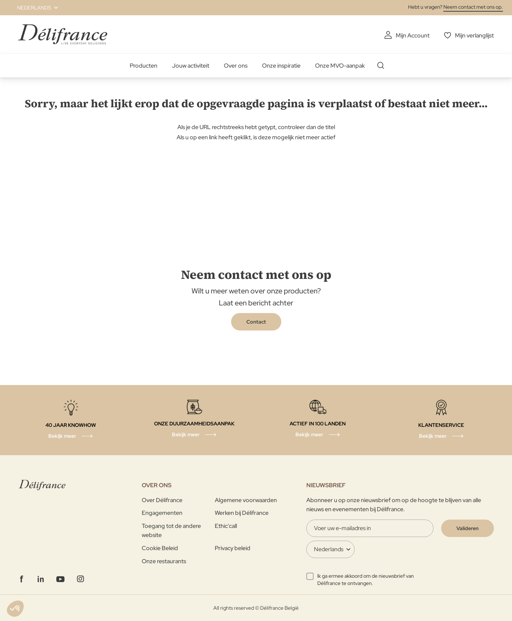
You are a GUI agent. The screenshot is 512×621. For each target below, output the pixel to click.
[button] (33, 7)
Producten (143, 65)
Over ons (235, 65)
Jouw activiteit (190, 65)
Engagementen (162, 513)
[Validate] (467, 528)
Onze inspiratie (281, 65)
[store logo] (62, 34)
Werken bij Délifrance (242, 513)
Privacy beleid (232, 548)
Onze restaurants (164, 561)
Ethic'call (226, 526)
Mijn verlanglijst (474, 35)
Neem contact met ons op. (473, 7)
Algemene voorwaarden (246, 500)
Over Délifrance (162, 500)
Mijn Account (413, 35)
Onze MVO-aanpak (340, 65)
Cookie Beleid (160, 548)
